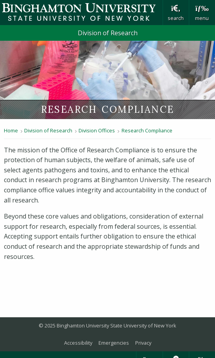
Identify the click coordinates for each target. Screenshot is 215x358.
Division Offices (97, 130)
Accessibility (78, 342)
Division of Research (108, 33)
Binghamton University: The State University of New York (81, 12)
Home (11, 130)
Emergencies (114, 342)
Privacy (143, 342)
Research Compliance (147, 130)
